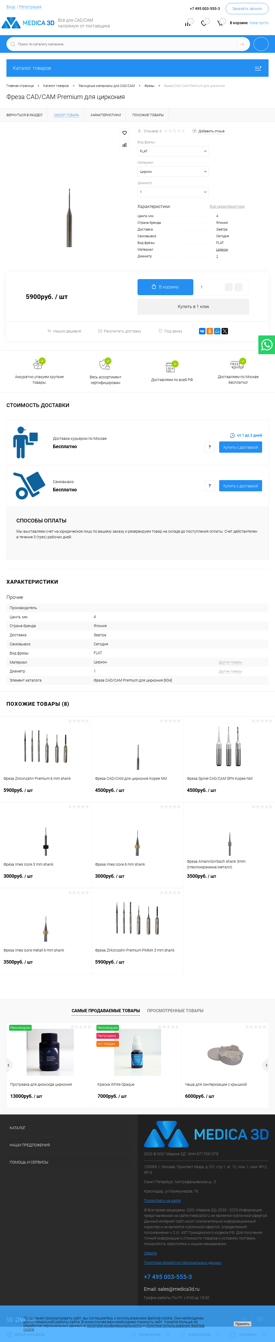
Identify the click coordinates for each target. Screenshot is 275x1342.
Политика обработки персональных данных (183, 1262)
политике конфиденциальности (114, 1325)
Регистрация (30, 7)
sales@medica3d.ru (179, 1289)
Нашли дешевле (64, 331)
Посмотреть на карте (162, 1200)
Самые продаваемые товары (106, 1010)
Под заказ (170, 331)
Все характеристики (227, 206)
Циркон (222, 249)
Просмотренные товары (175, 1010)
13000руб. (26, 1096)
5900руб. (45, 793)
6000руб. (199, 1096)
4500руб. (137, 793)
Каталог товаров (137, 68)
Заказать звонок (247, 8)
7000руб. (112, 1096)
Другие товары (230, 662)
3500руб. (229, 879)
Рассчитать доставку (119, 331)
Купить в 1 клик (193, 306)
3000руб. (45, 879)
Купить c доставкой (240, 447)
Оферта (150, 1253)
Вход (10, 7)
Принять (242, 1324)
